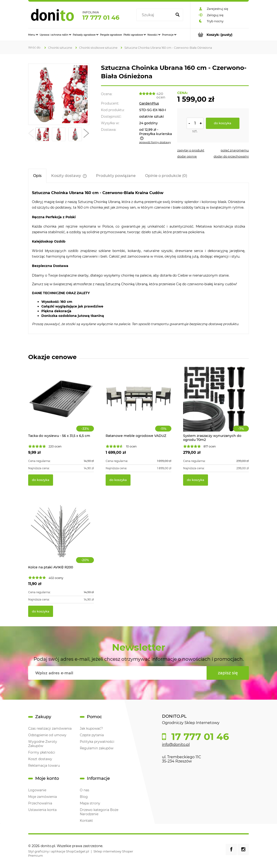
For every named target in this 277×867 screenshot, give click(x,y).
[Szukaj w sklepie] (155, 15)
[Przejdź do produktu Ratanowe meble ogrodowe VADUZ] (138, 404)
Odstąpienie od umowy (47, 735)
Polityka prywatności (97, 741)
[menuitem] (33, 35)
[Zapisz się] (228, 673)
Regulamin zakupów (96, 748)
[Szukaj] (177, 15)
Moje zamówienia (42, 797)
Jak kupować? (91, 728)
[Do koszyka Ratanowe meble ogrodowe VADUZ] (118, 480)
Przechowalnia (40, 803)
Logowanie (37, 790)
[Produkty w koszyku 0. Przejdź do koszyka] (219, 34)
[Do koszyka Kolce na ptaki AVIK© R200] (40, 611)
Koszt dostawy (40, 759)
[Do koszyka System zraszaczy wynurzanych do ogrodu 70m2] (195, 480)
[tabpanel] (138, 258)
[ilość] (195, 123)
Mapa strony (90, 803)
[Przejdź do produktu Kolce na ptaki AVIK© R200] (61, 535)
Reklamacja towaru (44, 765)
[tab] (37, 176)
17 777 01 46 (100, 17)
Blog (84, 797)
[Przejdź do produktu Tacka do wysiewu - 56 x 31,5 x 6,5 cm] (61, 404)
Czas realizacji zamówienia (50, 728)
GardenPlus (149, 103)
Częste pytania (92, 735)
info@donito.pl (176, 744)
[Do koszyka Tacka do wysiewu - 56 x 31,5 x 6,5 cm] (40, 480)
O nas (84, 790)
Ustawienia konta (42, 810)
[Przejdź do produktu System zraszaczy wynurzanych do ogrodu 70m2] (216, 404)
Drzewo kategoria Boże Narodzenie (99, 812)
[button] (31, 134)
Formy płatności (41, 752)
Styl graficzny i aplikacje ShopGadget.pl (58, 851)
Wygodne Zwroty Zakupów (42, 743)
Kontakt (86, 820)
